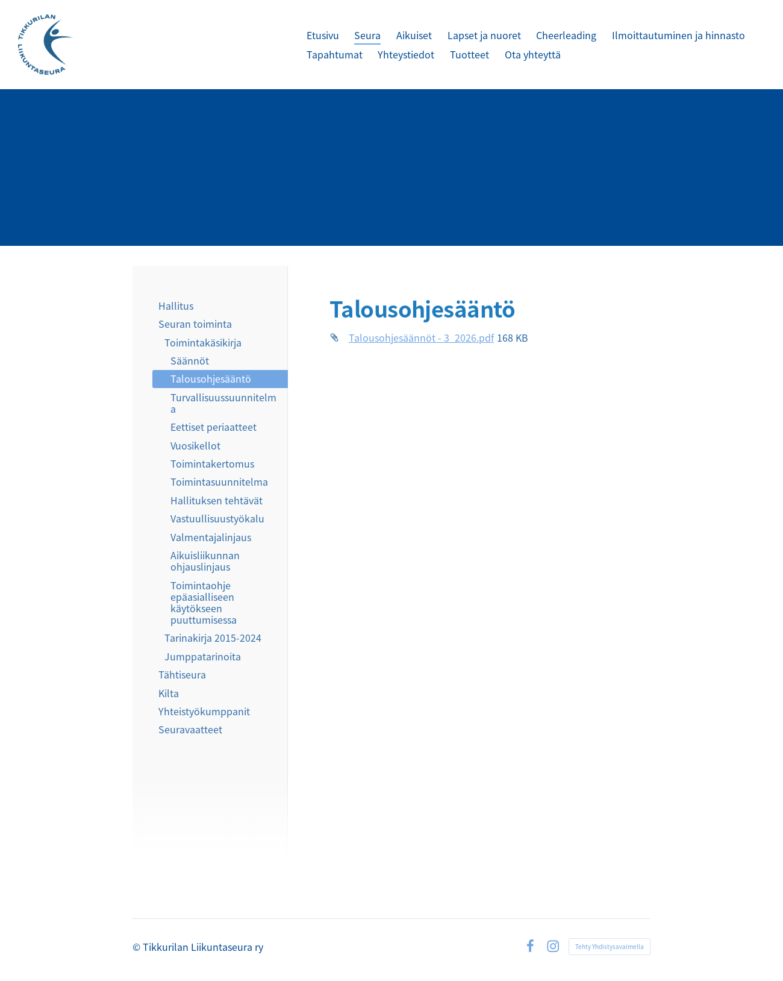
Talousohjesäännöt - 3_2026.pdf (421, 337)
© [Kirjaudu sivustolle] (138, 946)
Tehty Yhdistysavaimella (609, 946)
